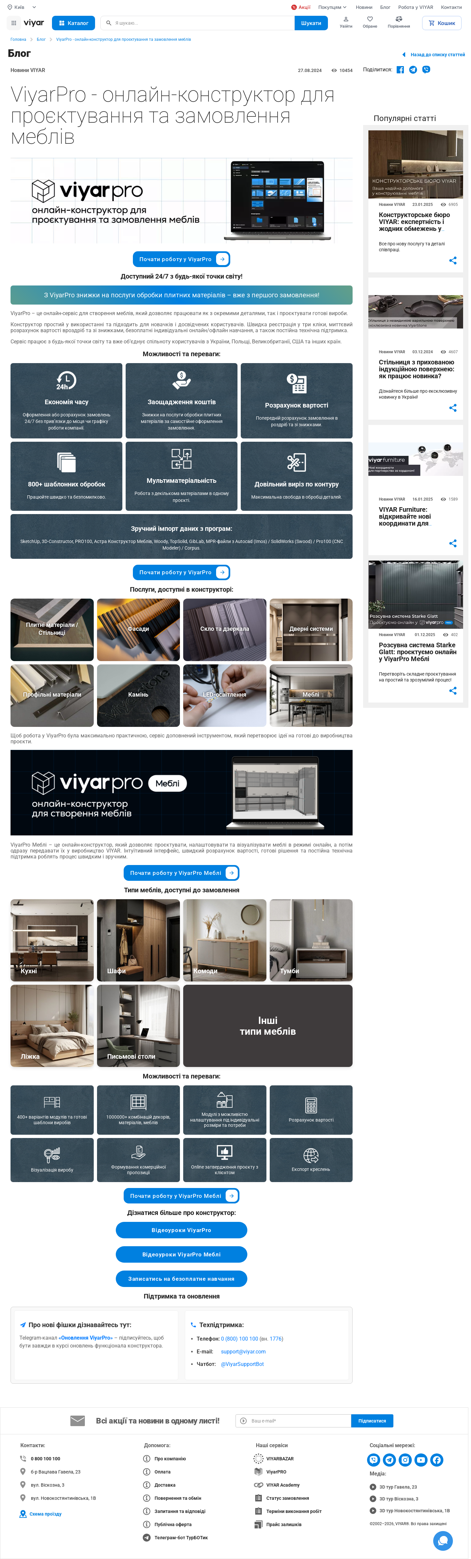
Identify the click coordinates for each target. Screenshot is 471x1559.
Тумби (289, 971)
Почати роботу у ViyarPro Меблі (184, 873)
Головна (18, 39)
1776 (276, 1339)
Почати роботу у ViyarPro (183, 259)
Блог (41, 39)
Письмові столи (131, 1056)
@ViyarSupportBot (242, 1364)
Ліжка (30, 1056)
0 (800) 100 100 (239, 1339)
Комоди (205, 971)
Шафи (116, 971)
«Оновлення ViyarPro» (86, 1338)
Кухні (29, 971)
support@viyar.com (243, 1352)
